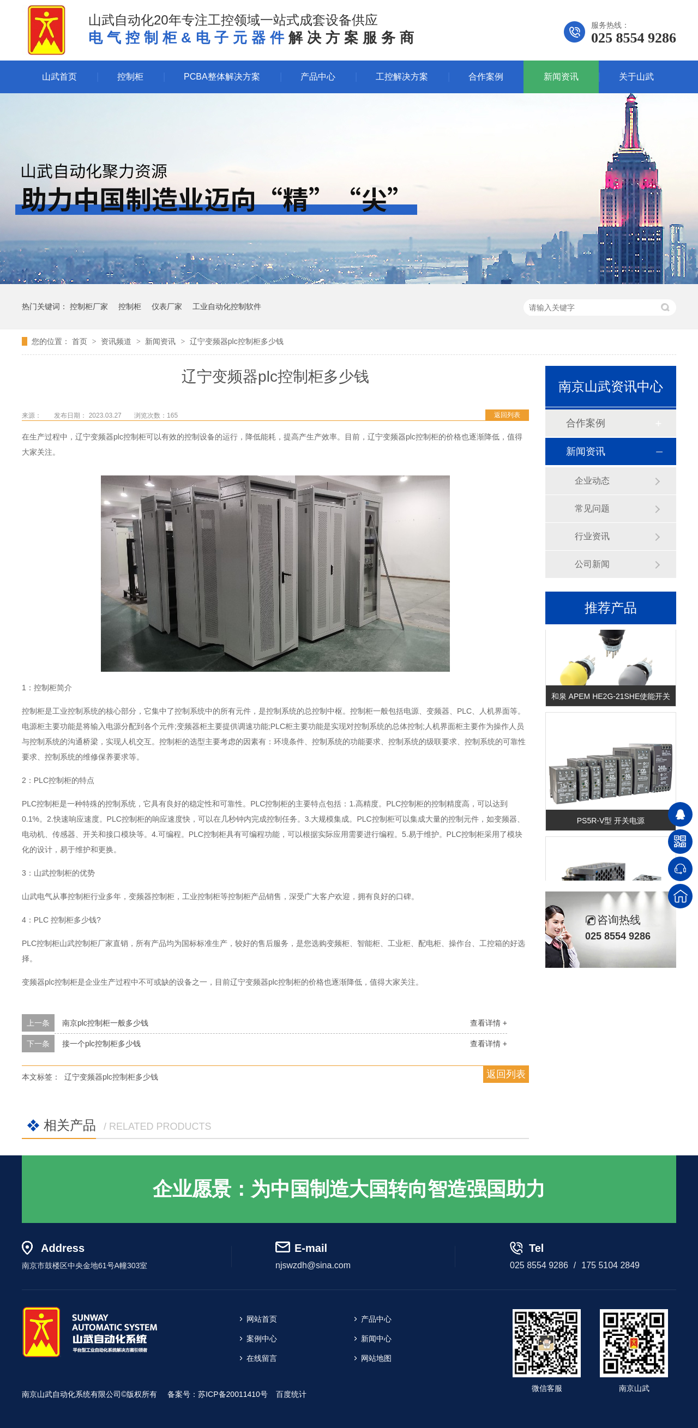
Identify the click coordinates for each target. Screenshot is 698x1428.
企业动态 (592, 480)
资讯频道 (117, 341)
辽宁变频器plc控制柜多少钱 (237, 341)
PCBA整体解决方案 (222, 76)
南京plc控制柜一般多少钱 (105, 1023)
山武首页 (59, 76)
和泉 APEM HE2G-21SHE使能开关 (611, 698)
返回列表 (507, 415)
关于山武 (636, 76)
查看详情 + (488, 1023)
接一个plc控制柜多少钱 (101, 1043)
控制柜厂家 (89, 306)
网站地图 (376, 1358)
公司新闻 (592, 564)
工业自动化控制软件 (226, 306)
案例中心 (261, 1338)
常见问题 (592, 508)
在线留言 (261, 1358)
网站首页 (261, 1319)
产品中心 (317, 76)
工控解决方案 (402, 76)
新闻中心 (376, 1338)
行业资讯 (592, 536)
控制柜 (130, 76)
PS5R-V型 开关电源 (611, 822)
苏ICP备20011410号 (233, 1394)
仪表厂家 (167, 306)
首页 (80, 341)
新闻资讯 (561, 76)
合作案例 (485, 76)
